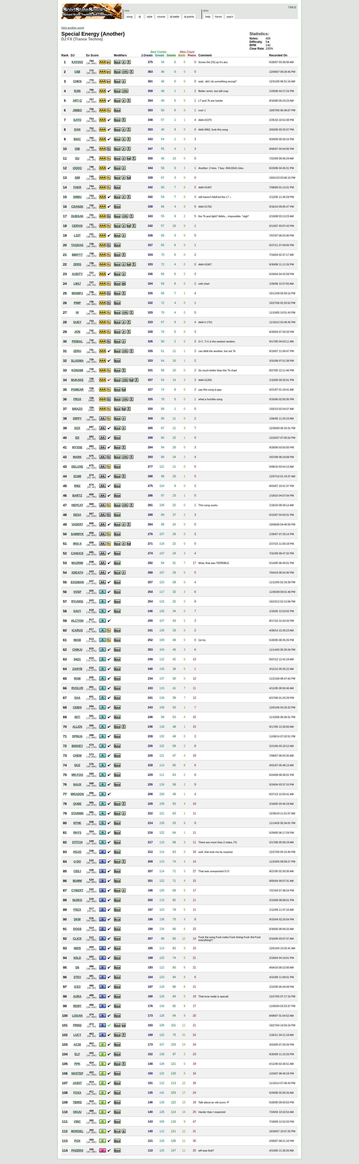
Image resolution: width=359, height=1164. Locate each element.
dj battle (175, 16)
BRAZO (77, 409)
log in (293, 6)
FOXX (77, 1092)
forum (218, 16)
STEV (77, 977)
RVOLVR (77, 688)
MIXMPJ (77, 293)
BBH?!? (77, 254)
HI (77, 312)
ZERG (77, 264)
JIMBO (77, 110)
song (129, 16)
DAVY (77, 611)
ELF (77, 1054)
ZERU (77, 351)
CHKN (77, 81)
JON (77, 332)
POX (77, 1141)
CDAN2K (77, 206)
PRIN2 (77, 1025)
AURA (77, 996)
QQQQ (77, 168)
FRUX (77, 399)
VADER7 (77, 524)
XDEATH (77, 572)
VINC (77, 1121)
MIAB (77, 640)
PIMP (77, 303)
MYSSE (77, 447)
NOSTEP (77, 1073)
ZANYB (77, 669)
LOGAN (77, 1015)
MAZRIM (77, 563)
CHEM (77, 755)
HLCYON (77, 620)
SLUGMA (77, 360)
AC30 (77, 1044)
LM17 (77, 283)
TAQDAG (77, 245)
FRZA (77, 909)
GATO (77, 120)
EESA (77, 515)
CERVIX (77, 226)
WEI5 (77, 948)
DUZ (77, 765)
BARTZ (77, 495)
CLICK (77, 938)
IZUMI (77, 476)
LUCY (77, 1035)
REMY (77, 1006)
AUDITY (77, 274)
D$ (77, 967)
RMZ (77, 486)
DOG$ (77, 929)
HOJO (77, 852)
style (149, 16)
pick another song (72, 27)
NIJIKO (77, 900)
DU (77, 158)
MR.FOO (77, 775)
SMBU (77, 197)
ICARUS (77, 630)
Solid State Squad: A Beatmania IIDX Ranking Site (92, 11)
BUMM (77, 881)
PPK (77, 1064)
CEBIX (77, 707)
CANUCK (77, 553)
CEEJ (77, 871)
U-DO (77, 861)
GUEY (77, 322)
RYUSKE (77, 601)
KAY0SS (77, 62)
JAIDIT (77, 1083)
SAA (77, 698)
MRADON (77, 794)
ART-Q (77, 100)
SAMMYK (77, 534)
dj (140, 16)
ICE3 (77, 986)
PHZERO (77, 1150)
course (161, 16)
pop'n (230, 16)
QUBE (77, 803)
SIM (77, 177)
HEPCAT (77, 505)
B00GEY (77, 746)
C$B (77, 71)
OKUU (77, 1112)
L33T (77, 235)
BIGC (77, 139)
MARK (77, 457)
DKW (77, 919)
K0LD (77, 958)
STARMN (77, 813)
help (207, 16)
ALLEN (77, 726)
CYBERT (77, 890)
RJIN (77, 91)
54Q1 (77, 659)
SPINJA (77, 736)
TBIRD (77, 1102)
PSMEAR (77, 389)
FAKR (77, 187)
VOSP (77, 592)
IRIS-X (77, 543)
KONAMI (77, 370)
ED (77, 437)
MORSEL (77, 1131)
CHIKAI (77, 649)
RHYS (77, 832)
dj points (189, 16)
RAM (77, 678)
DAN (77, 129)
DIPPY (77, 418)
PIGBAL (77, 341)
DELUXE (77, 466)
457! (77, 717)
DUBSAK (77, 216)
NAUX (77, 784)
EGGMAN (77, 582)
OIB (77, 148)
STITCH (77, 842)
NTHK (77, 823)
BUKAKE (77, 380)
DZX (77, 428)
